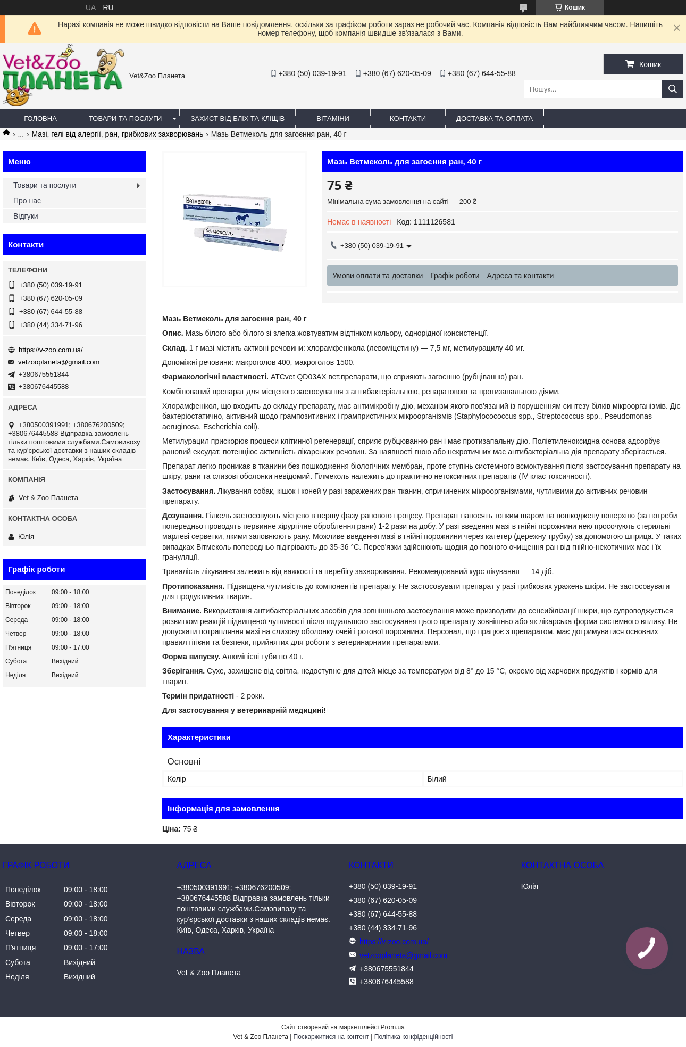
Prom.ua (393, 1027)
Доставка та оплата (494, 118)
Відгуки (25, 216)
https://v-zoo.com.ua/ (51, 350)
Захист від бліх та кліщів (237, 118)
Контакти (408, 118)
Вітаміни (332, 118)
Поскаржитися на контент (331, 1037)
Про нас (27, 200)
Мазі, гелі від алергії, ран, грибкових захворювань (118, 134)
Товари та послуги (125, 118)
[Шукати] (672, 89)
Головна (40, 118)
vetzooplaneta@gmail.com (58, 362)
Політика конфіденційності (413, 1037)
